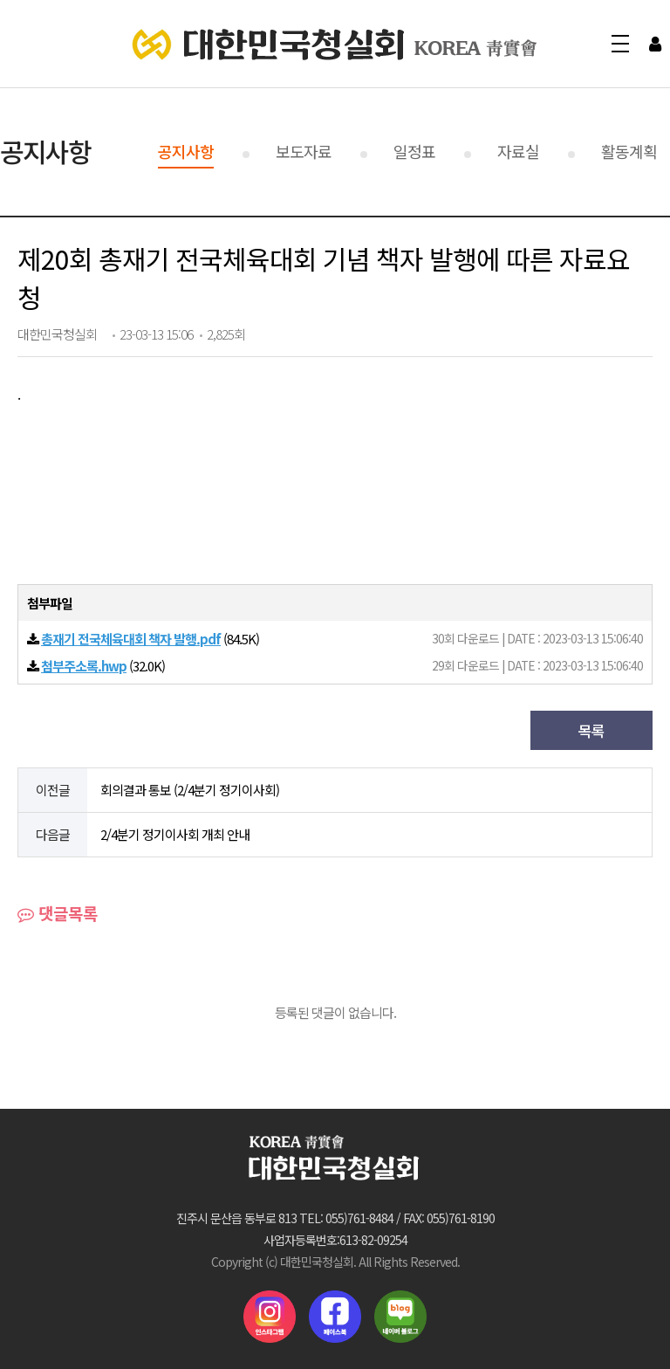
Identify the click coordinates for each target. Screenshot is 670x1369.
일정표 (414, 151)
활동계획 (629, 151)
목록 (591, 730)
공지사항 (186, 151)
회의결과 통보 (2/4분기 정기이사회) (189, 790)
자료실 (518, 151)
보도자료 (304, 151)
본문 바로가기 (0, 0)
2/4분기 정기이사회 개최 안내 (175, 834)
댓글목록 (57, 913)
